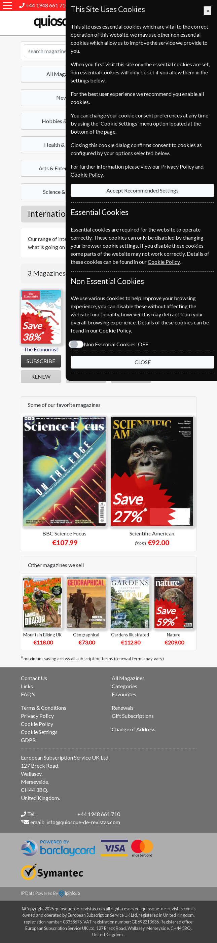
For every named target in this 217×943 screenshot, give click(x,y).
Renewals (123, 707)
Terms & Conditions (43, 707)
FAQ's (28, 694)
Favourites (124, 694)
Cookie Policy (37, 724)
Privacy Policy (37, 715)
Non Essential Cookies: (116, 344)
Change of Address (133, 729)
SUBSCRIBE (41, 361)
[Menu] (7, 5)
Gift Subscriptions (133, 715)
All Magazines (128, 678)
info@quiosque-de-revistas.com (83, 822)
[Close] (208, 11)
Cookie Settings (39, 732)
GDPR (28, 740)
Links (27, 686)
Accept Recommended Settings (142, 190)
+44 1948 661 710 (47, 5)
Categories (124, 686)
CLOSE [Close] (143, 362)
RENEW (40, 376)
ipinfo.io (69, 893)
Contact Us (34, 678)
